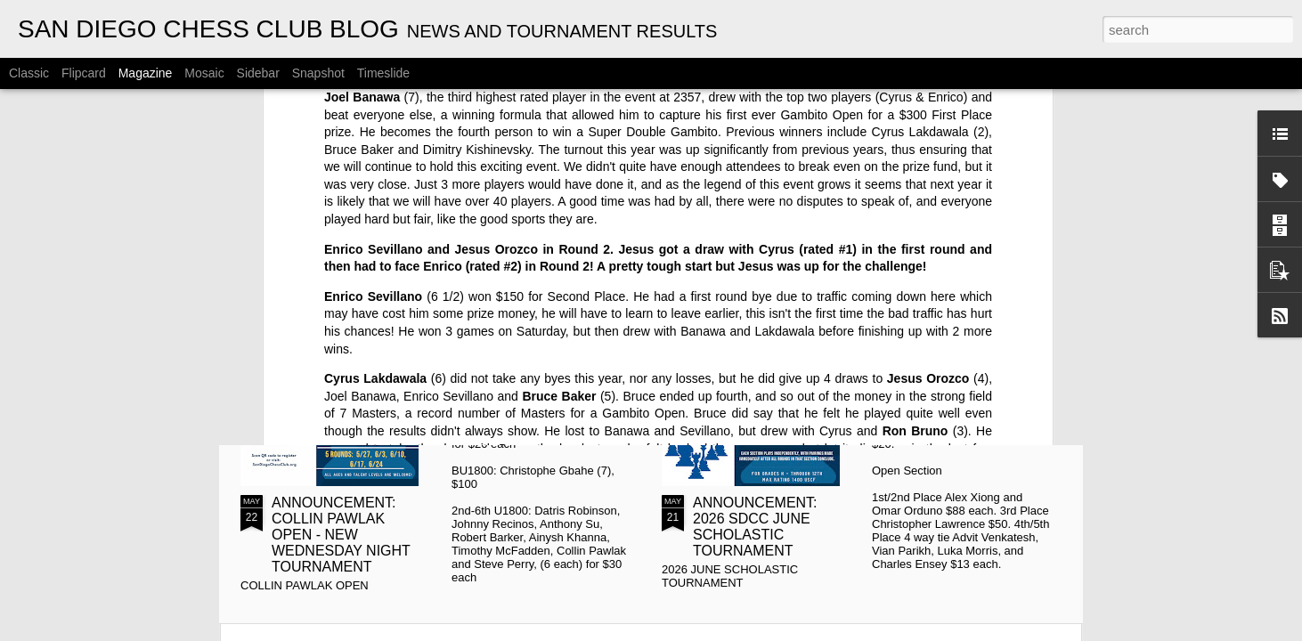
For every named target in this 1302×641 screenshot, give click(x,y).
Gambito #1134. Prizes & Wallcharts (975, 323)
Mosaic (204, 73)
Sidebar (258, 73)
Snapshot (318, 73)
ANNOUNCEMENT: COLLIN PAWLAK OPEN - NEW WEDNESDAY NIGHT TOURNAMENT (341, 534)
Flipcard (83, 73)
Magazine (145, 73)
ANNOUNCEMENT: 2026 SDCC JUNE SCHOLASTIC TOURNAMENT (755, 526)
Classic (29, 73)
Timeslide (383, 73)
